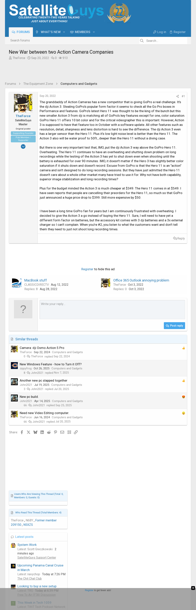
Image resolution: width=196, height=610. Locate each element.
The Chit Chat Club (149, 231)
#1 (121, 96)
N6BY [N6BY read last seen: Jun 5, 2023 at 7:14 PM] (149, 173)
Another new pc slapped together (43, 503)
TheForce (19, 58)
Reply (119, 320)
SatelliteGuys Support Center (156, 210)
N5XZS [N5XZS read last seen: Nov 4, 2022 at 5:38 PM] (148, 177)
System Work (146, 197)
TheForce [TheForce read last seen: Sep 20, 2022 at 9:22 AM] (137, 173)
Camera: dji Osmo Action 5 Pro (42, 471)
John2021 (37, 495)
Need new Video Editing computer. (44, 536)
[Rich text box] (81, 432)
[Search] (163, 40)
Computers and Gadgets (67, 475)
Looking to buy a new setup (156, 239)
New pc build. (29, 520)
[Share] (115, 96)
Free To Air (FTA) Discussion (156, 247)
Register (56, 387)
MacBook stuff (35, 399)
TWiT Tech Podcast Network (156, 268)
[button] (64, 32)
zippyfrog (26, 491)
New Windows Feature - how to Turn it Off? (51, 487)
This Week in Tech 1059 (154, 255)
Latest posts (144, 189)
